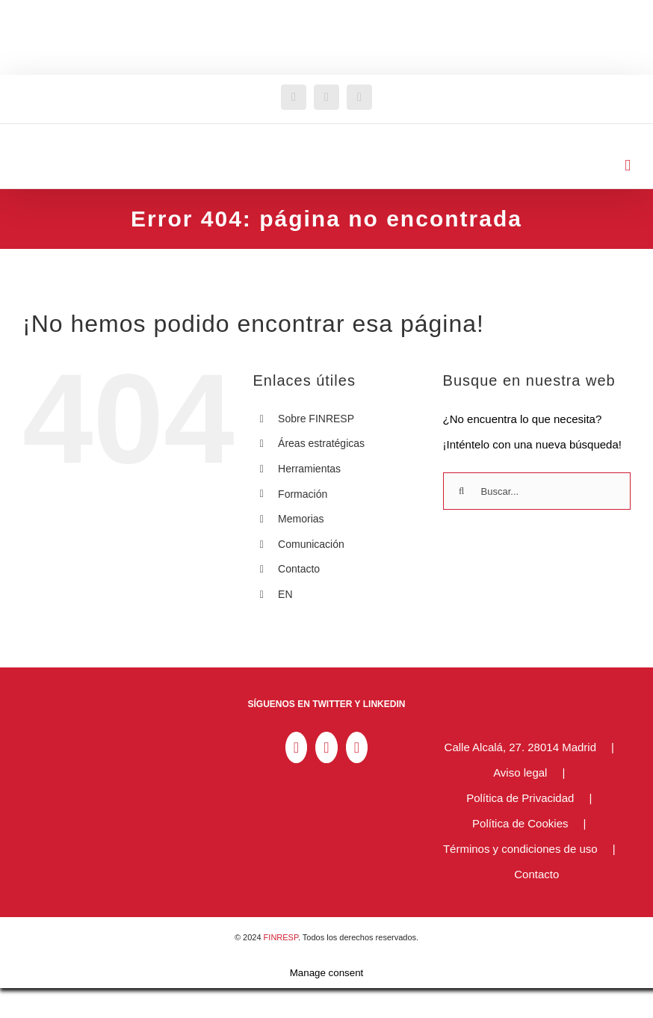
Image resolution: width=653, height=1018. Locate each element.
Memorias (301, 519)
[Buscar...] (537, 491)
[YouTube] (357, 747)
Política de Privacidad (520, 798)
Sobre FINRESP (316, 419)
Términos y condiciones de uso (520, 848)
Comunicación (311, 544)
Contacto (299, 569)
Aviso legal (520, 772)
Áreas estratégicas (321, 443)
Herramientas (309, 469)
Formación (302, 494)
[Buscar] (461, 491)
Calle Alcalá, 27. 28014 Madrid (520, 747)
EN (285, 594)
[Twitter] (326, 747)
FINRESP (281, 937)
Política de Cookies (520, 823)
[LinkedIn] (296, 747)
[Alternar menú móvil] (628, 165)
